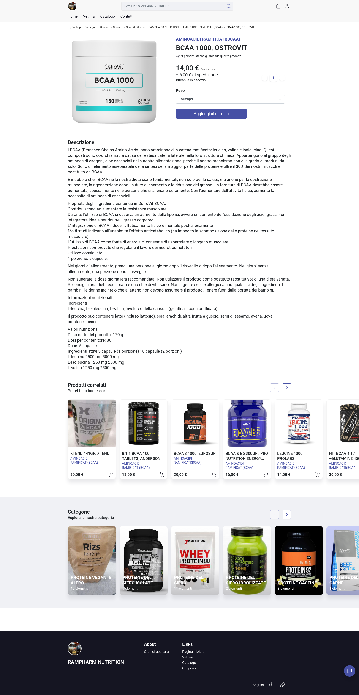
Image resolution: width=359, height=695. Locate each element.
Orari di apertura (156, 652)
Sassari (104, 27)
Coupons (189, 668)
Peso (180, 90)
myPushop (74, 27)
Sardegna (90, 27)
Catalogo (107, 16)
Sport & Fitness (135, 27)
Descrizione (81, 142)
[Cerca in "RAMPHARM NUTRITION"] (173, 6)
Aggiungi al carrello (211, 113)
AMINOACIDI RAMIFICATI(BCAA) (203, 27)
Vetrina (187, 657)
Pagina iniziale (193, 652)
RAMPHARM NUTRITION (164, 27)
